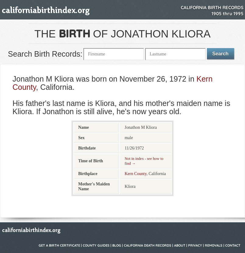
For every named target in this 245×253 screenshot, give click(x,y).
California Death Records (147, 245)
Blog (116, 245)
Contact (232, 245)
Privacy (195, 245)
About (179, 245)
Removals (213, 245)
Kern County (135, 173)
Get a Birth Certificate (59, 245)
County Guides (96, 245)
